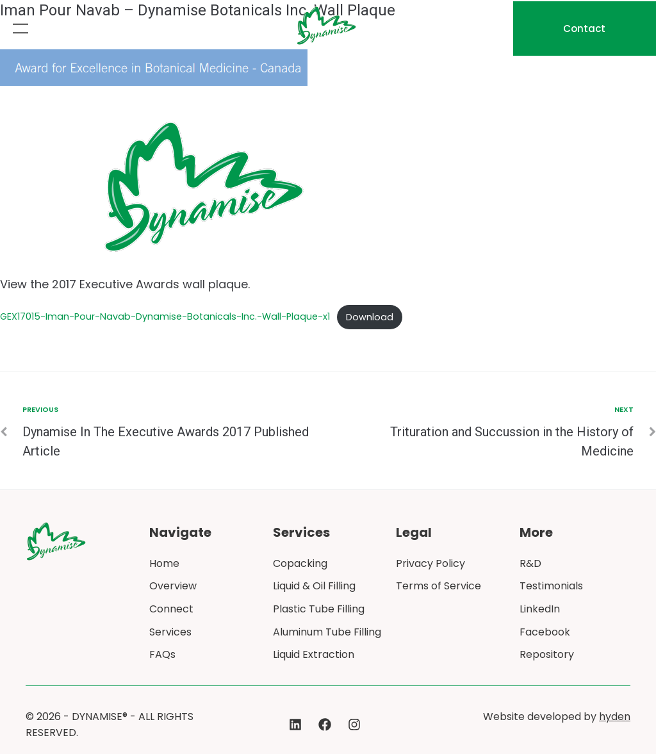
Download (369, 317)
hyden (614, 716)
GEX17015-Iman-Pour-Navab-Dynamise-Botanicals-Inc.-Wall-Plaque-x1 (165, 317)
